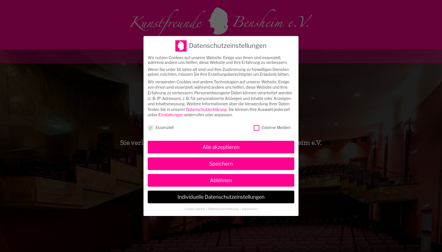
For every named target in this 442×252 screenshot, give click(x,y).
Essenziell (161, 125)
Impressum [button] (249, 207)
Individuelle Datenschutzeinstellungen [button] (221, 195)
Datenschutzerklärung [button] (223, 207)
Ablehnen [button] (221, 178)
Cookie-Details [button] (195, 207)
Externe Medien (272, 125)
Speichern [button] (221, 162)
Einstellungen (170, 113)
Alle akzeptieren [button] (220, 145)
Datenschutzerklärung (206, 107)
